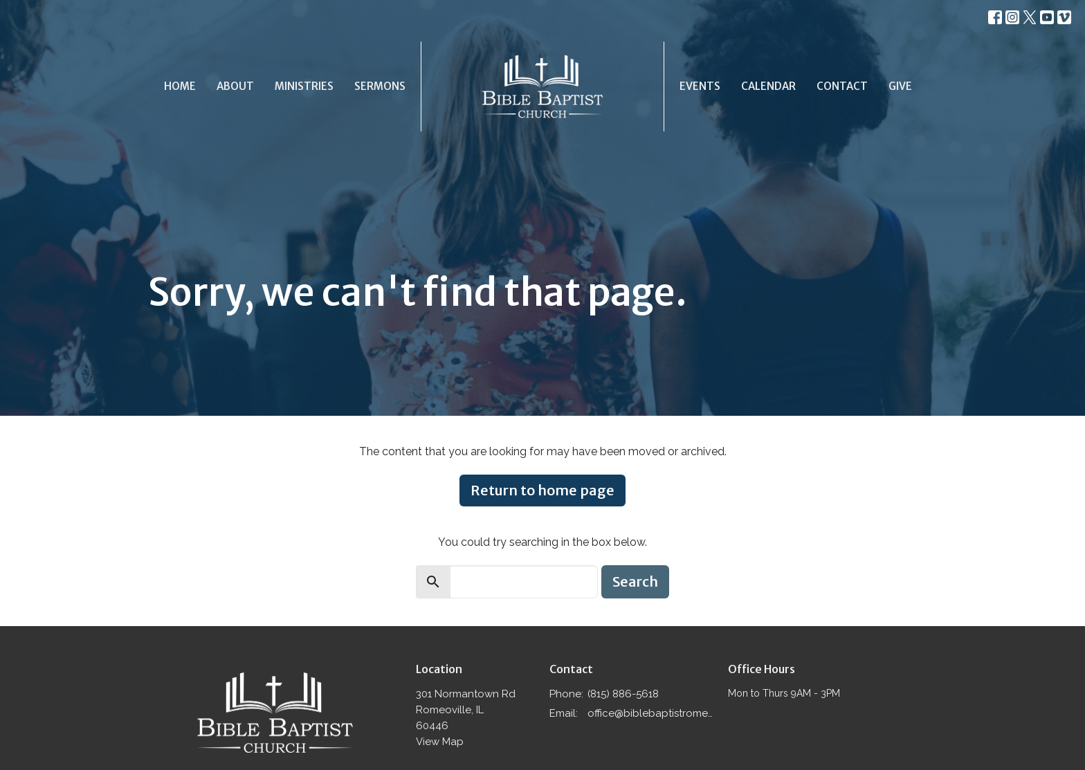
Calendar (768, 86)
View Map (440, 741)
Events (700, 86)
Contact (842, 86)
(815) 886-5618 (623, 694)
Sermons (379, 86)
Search (635, 581)
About (235, 86)
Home (180, 86)
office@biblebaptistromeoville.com (650, 713)
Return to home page (542, 490)
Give (900, 86)
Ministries (304, 86)
